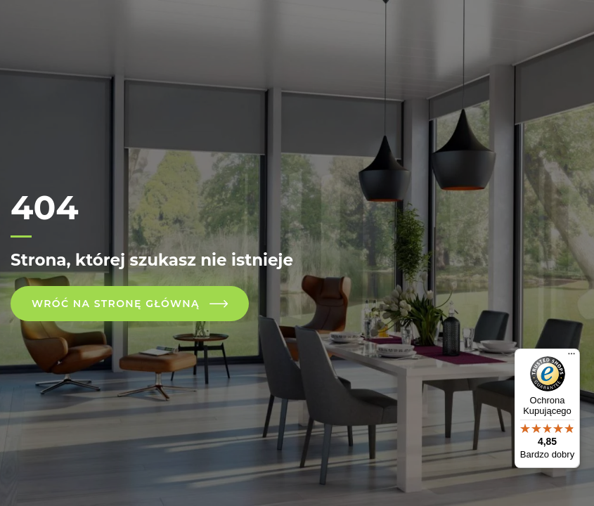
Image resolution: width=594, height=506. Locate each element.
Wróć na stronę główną (116, 303)
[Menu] (571, 357)
